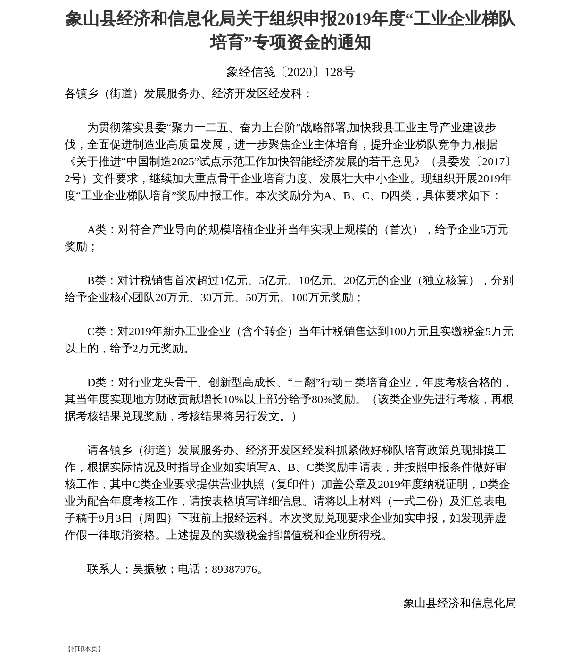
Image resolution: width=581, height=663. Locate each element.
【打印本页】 (84, 649)
